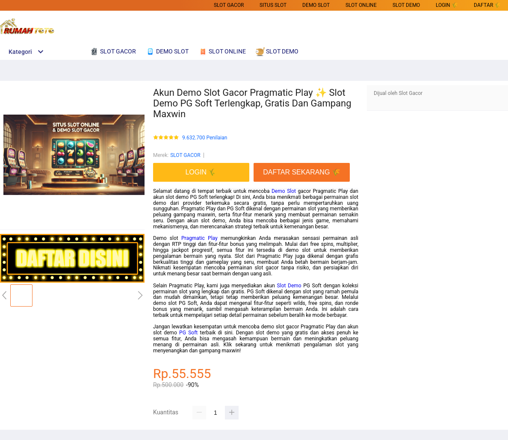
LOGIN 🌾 (447, 5)
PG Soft (188, 333)
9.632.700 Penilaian (204, 138)
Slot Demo (289, 286)
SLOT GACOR (229, 5)
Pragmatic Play (199, 238)
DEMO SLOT (316, 5)
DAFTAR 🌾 (487, 5)
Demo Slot (284, 191)
